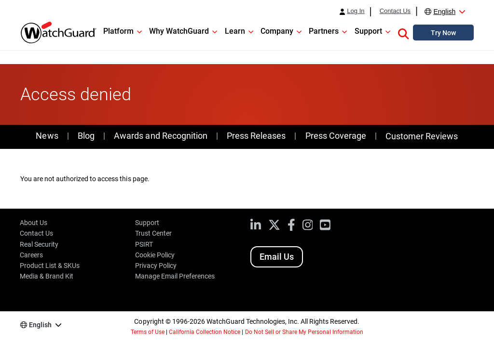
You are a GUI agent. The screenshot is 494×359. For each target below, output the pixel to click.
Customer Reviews (421, 136)
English (444, 11)
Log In (355, 11)
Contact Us (395, 11)
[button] (403, 32)
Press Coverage (335, 136)
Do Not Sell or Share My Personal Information (304, 332)
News (47, 136)
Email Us (277, 257)
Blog (86, 136)
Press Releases (256, 136)
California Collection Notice (204, 332)
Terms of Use (148, 332)
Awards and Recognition (160, 136)
